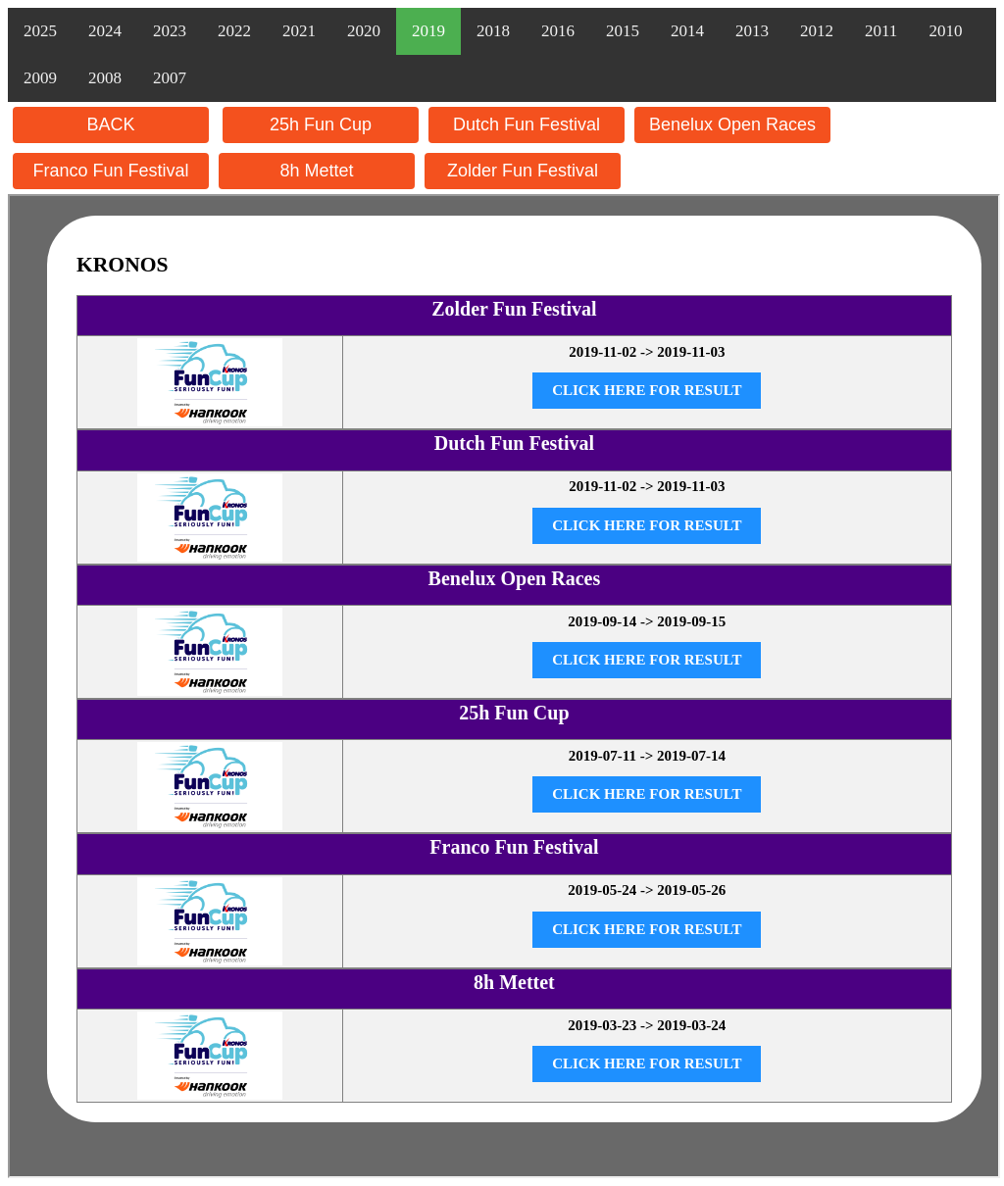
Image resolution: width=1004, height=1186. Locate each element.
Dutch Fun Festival (526, 124)
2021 (299, 31)
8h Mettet (316, 170)
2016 (558, 31)
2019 (428, 31)
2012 (816, 31)
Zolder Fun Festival (522, 170)
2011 (881, 31)
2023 (169, 31)
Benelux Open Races (732, 124)
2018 (493, 31)
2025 (40, 31)
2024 (105, 31)
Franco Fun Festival (110, 170)
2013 (752, 31)
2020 (363, 31)
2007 (169, 78)
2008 (105, 78)
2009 (40, 78)
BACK (110, 124)
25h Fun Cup (321, 124)
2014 (687, 31)
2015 (622, 31)
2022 (234, 31)
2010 (945, 31)
